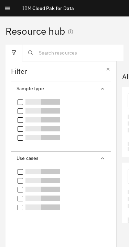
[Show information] (70, 32)
